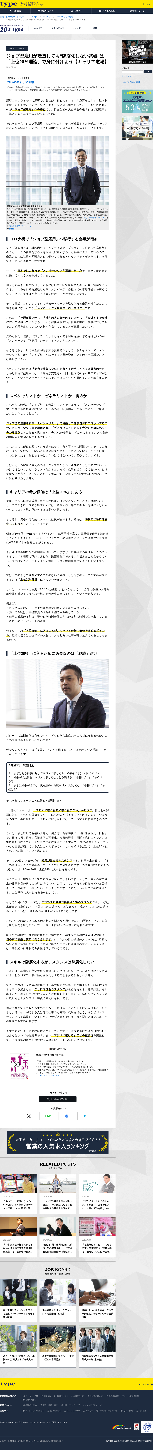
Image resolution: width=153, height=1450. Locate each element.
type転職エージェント (108, 1411)
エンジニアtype (73, 1411)
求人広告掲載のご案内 (55, 1441)
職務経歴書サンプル (117, 1396)
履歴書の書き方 (96, 1396)
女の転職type (55, 1411)
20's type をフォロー (60, 1099)
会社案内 (3, 1441)
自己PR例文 (30, 1400)
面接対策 (135, 1396)
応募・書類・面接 (50, 1405)
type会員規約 (41, 1441)
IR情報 (10, 1441)
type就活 (142, 1411)
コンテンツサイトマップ (91, 1405)
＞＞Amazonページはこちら (48, 1075)
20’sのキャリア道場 (20, 82)
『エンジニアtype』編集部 (131, 82)
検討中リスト (62, 1396)
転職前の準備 (31, 1405)
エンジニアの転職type (34, 1411)
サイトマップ (127, 76)
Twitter (11, 229)
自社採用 (17, 1441)
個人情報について (28, 1441)
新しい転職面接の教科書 (94, 217)
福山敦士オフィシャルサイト (21, 226)
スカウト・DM (31, 1396)
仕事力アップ (69, 1405)
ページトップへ (143, 1384)
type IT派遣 (128, 1411)
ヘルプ (148, 4)
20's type (89, 1411)
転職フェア (79, 1396)
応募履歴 (47, 1396)
